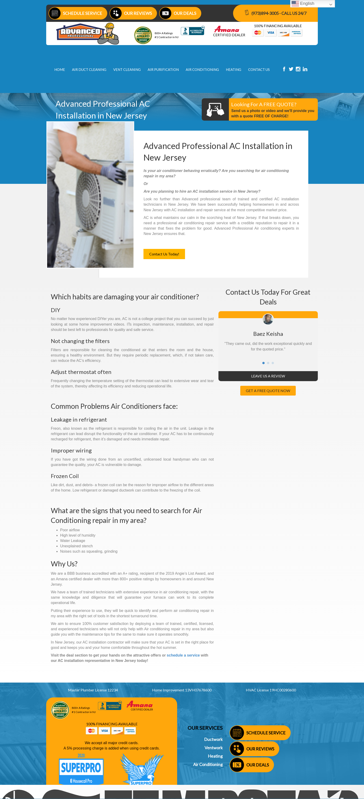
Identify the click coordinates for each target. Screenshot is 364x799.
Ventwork (214, 747)
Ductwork (213, 739)
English (303, 4)
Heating (215, 756)
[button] (164, 254)
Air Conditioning (208, 764)
